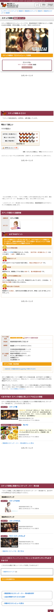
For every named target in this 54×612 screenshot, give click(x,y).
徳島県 (21, 11)
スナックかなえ (14, 521)
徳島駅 (8, 13)
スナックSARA (14, 501)
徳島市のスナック (8, 571)
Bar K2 (25, 425)
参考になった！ (10, 148)
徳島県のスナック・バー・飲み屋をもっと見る (18, 443)
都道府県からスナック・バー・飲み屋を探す (19, 593)
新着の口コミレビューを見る (14, 603)
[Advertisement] (27, 91)
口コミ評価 (9, 252)
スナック (14, 11)
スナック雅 (13, 407)
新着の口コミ (44, 5)
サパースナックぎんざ (17, 536)
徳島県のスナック (30, 11)
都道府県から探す (50, 5)
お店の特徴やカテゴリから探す (14, 597)
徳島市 (40, 11)
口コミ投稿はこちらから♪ (18, 388)
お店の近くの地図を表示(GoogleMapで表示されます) (20, 369)
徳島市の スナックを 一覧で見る (13, 551)
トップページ (37, 5)
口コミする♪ (27, 65)
